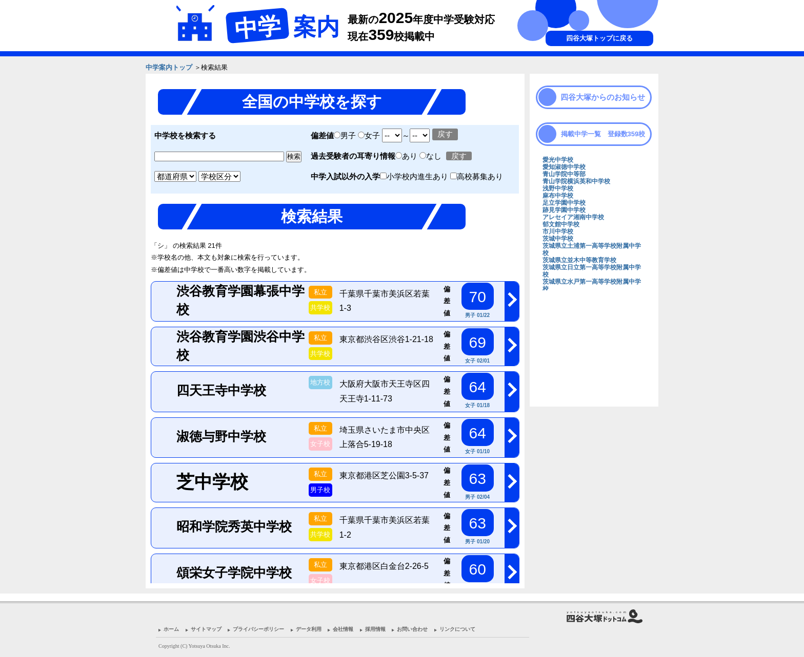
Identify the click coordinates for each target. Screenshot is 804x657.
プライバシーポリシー (258, 629)
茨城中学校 (557, 238)
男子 (345, 135)
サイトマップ (206, 629)
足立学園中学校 (564, 202)
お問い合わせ (412, 629)
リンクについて (457, 629)
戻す (445, 134)
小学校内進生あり (415, 176)
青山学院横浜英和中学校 (576, 181)
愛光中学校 (557, 159)
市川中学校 (557, 231)
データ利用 (308, 629)
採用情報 (375, 629)
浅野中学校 (557, 188)
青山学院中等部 (564, 174)
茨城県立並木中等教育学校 (579, 260)
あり (407, 156)
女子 (369, 135)
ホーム (171, 629)
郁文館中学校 (560, 224)
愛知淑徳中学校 (564, 167)
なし (431, 156)
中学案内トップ (169, 67)
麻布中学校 (557, 195)
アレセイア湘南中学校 (573, 217)
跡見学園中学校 (564, 210)
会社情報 (343, 629)
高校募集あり (476, 176)
